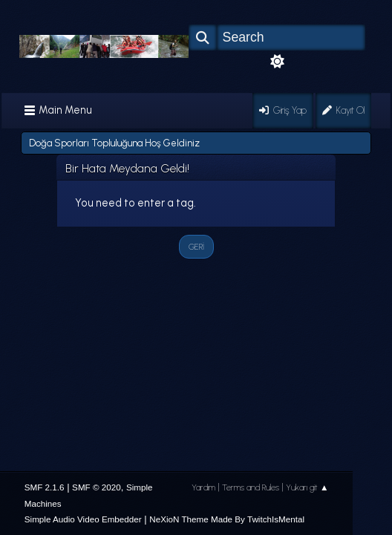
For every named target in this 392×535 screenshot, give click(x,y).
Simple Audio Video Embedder (83, 519)
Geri (196, 246)
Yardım (203, 487)
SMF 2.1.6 (44, 487)
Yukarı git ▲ (307, 487)
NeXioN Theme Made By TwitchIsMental (226, 519)
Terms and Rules (250, 487)
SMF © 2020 (96, 487)
